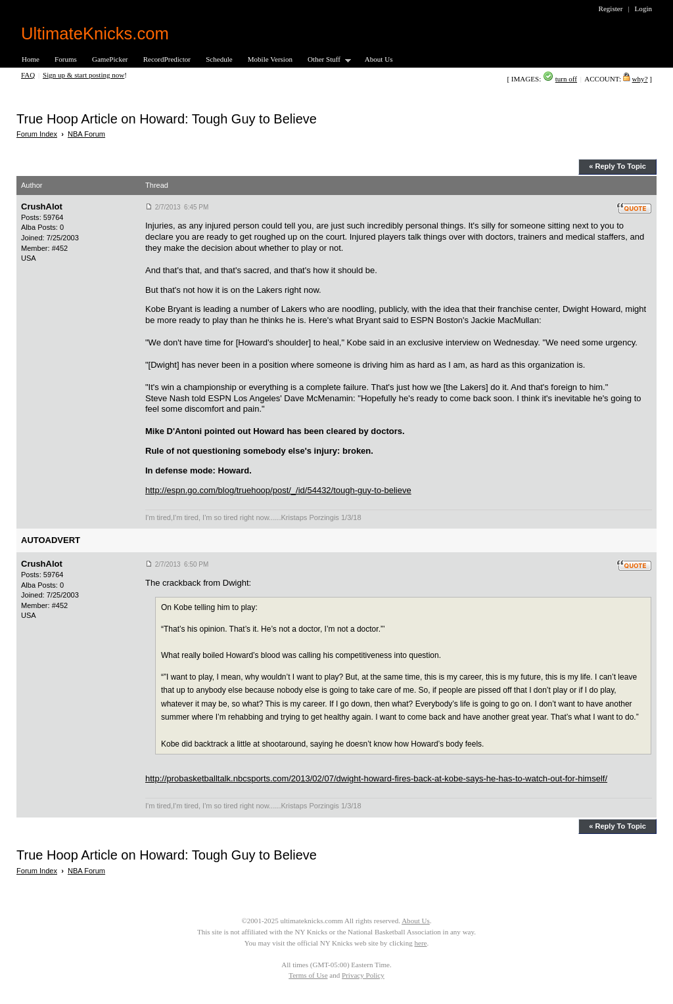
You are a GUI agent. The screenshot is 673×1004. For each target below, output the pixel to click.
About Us (379, 59)
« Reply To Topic (617, 166)
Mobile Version (270, 59)
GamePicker (110, 59)
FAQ (28, 75)
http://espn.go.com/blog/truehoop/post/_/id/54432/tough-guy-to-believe (278, 490)
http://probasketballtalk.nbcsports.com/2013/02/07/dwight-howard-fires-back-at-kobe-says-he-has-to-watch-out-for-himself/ (376, 778)
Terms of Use (308, 975)
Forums (66, 59)
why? (640, 79)
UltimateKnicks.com (95, 33)
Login (643, 8)
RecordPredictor (167, 59)
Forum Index (36, 134)
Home (30, 59)
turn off (566, 79)
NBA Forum (86, 134)
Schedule (219, 59)
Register (611, 8)
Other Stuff (325, 60)
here (420, 943)
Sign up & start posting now (83, 75)
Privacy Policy (363, 975)
